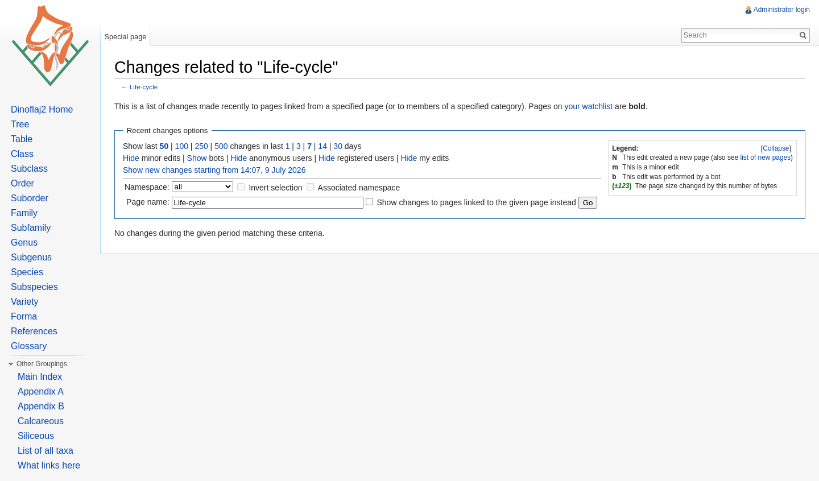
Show (197, 158)
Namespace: (147, 187)
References (34, 331)
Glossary (29, 346)
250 (201, 146)
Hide (131, 158)
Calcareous (41, 421)
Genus (24, 242)
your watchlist (588, 106)
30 (337, 146)
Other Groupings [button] (41, 364)
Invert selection (275, 187)
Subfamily (31, 228)
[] (776, 148)
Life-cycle (144, 86)
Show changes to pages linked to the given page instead (476, 202)
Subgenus (31, 257)
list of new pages (766, 157)
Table (21, 139)
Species (27, 272)
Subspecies (34, 287)
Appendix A (41, 391)
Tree (20, 124)
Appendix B (41, 406)
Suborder (29, 198)
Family (24, 213)
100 (181, 146)
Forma (24, 316)
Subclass (29, 168)
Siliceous (36, 436)
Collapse (776, 148)
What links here (49, 465)
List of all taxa (45, 450)
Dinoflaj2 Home (42, 109)
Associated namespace (359, 187)
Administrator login (782, 10)
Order (22, 183)
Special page (125, 36)
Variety (25, 301)
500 (221, 146)
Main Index (40, 377)
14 (322, 146)
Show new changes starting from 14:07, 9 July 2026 (214, 170)
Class (22, 154)
